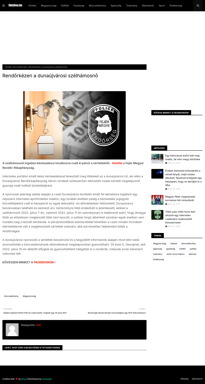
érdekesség (158, 259)
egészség (157, 249)
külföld (182, 249)
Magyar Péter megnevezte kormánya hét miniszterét (180, 198)
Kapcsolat (197, 379)
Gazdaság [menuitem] (79, 5)
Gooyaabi (47, 379)
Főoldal (8, 67)
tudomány (157, 254)
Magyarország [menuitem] (48, 5)
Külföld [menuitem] (65, 5)
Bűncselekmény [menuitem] (97, 5)
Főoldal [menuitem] (32, 5)
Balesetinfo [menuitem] (148, 5)
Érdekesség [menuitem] (176, 5)
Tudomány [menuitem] (131, 5)
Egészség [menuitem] (116, 5)
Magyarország (29, 296)
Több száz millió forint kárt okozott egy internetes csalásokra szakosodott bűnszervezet (180, 217)
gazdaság (170, 249)
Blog (23, 379)
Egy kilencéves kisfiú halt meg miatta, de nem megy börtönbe (182, 157)
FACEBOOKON (44, 262)
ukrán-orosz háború (175, 254)
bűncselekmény (20, 67)
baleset (173, 243)
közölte (117, 163)
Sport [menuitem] (162, 5)
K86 (38, 325)
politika (193, 249)
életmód (192, 254)
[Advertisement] (98, 40)
